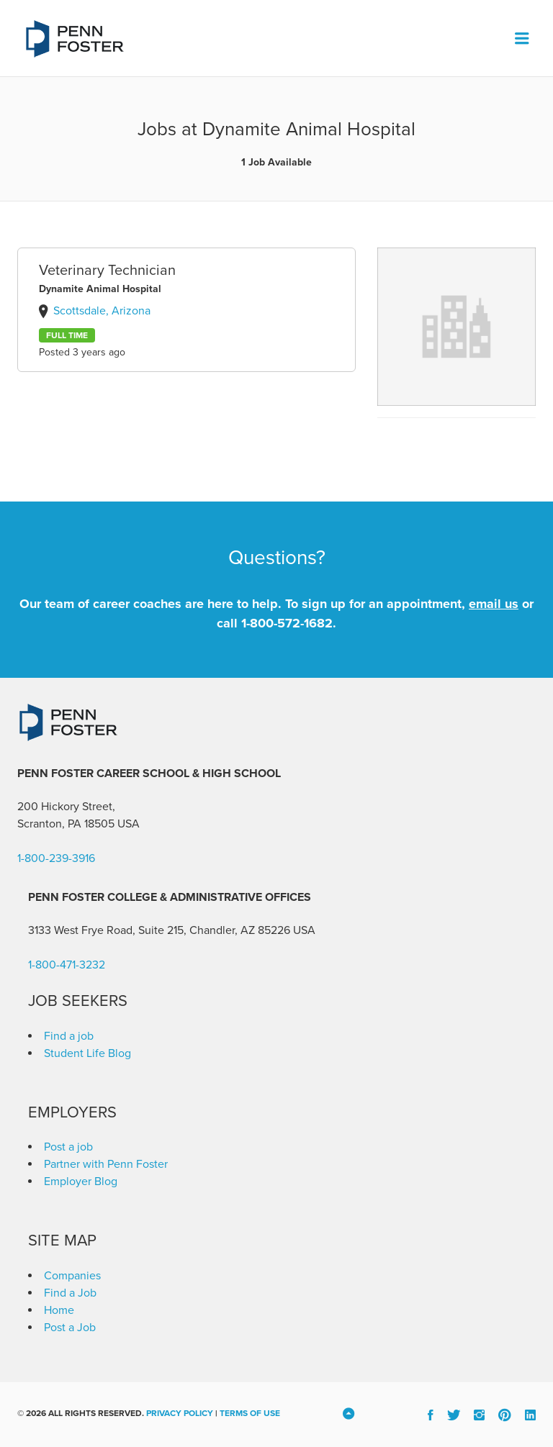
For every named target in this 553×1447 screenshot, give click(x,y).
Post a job (68, 1147)
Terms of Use (250, 1413)
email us (493, 604)
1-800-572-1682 (287, 623)
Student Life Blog (87, 1053)
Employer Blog (80, 1181)
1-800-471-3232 (66, 965)
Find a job (69, 1036)
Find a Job (70, 1293)
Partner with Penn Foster (106, 1164)
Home (59, 1310)
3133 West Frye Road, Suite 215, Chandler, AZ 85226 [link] (159, 930)
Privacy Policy (179, 1413)
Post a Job (70, 1327)
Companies (72, 1276)
